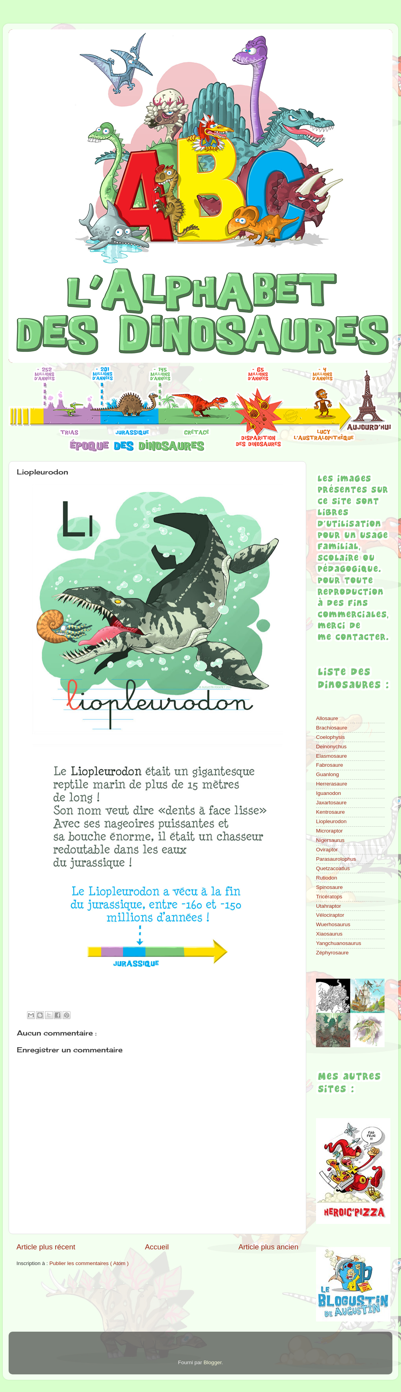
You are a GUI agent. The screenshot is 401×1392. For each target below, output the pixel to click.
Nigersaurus (330, 840)
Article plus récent (45, 1247)
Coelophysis (330, 737)
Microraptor (329, 831)
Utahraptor (328, 906)
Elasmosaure (331, 756)
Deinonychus (331, 746)
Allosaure (327, 718)
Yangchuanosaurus (338, 943)
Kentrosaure (330, 812)
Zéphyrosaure (332, 953)
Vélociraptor (330, 915)
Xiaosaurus (329, 934)
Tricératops (329, 897)
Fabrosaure (329, 765)
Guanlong (327, 774)
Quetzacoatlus (333, 868)
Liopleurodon (331, 821)
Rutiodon (326, 878)
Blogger (213, 1362)
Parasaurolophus (336, 859)
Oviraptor (327, 850)
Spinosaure (329, 887)
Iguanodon (328, 793)
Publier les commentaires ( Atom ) (89, 1263)
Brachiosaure (331, 728)
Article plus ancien (268, 1247)
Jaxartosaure (331, 803)
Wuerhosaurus (333, 924)
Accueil (157, 1247)
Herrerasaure (331, 784)
